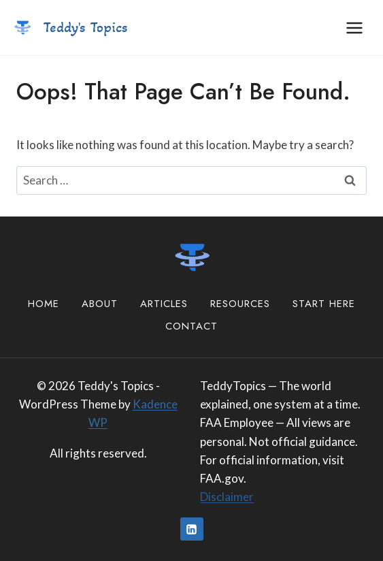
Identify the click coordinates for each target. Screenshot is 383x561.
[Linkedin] (191, 529)
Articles (164, 303)
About (100, 303)
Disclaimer (227, 497)
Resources (240, 303)
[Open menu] (354, 27)
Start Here (324, 303)
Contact (191, 326)
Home (43, 303)
